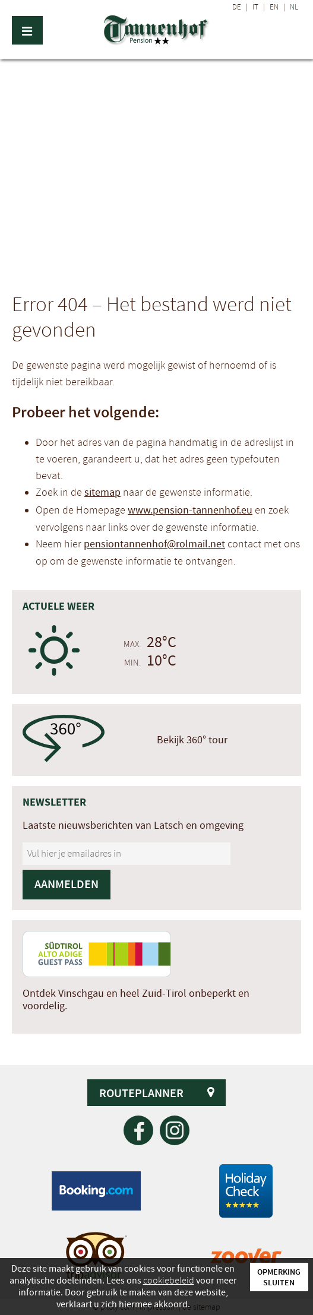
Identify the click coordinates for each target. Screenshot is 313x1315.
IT (255, 7)
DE (236, 7)
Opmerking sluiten (279, 1277)
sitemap (102, 492)
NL (294, 7)
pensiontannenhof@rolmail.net (154, 544)
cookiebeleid (168, 1281)
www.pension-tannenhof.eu (190, 510)
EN (274, 7)
